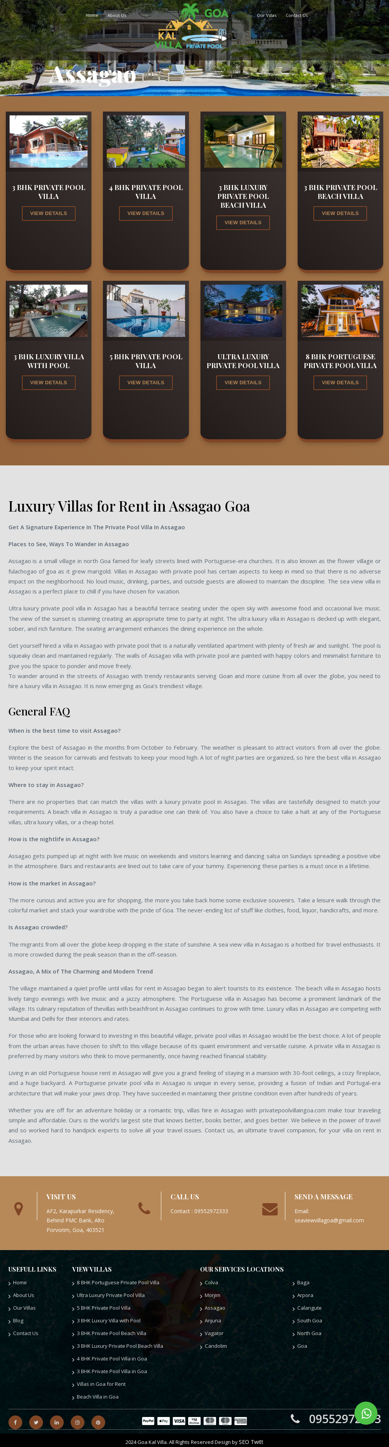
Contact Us (297, 15)
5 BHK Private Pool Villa (102, 1307)
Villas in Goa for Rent (99, 1380)
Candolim (215, 1343)
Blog (18, 1319)
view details (48, 213)
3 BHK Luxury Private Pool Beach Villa (117, 1343)
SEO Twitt (251, 1438)
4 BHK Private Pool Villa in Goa (109, 1356)
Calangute (308, 1307)
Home (92, 15)
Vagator (213, 1331)
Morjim (212, 1294)
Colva (211, 1282)
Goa (301, 1343)
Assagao (214, 1307)
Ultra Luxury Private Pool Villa (108, 1294)
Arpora (305, 1294)
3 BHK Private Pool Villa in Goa (109, 1368)
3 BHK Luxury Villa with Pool (106, 1319)
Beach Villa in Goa (96, 1393)
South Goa (308, 1319)
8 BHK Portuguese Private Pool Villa (115, 1282)
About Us (117, 15)
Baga (302, 1282)
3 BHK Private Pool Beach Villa (109, 1331)
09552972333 (336, 1415)
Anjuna (212, 1319)
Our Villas (266, 15)
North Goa (308, 1331)
